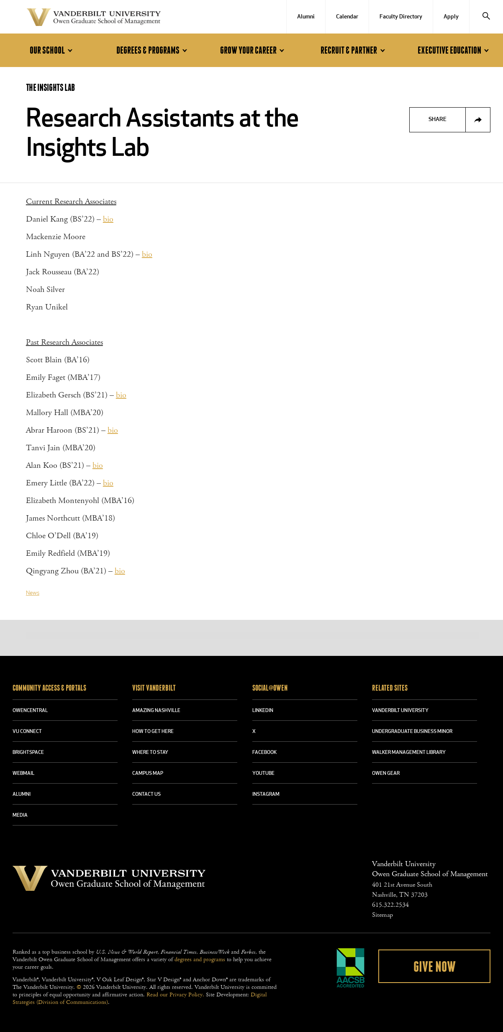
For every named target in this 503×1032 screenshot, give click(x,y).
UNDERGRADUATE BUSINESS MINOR (412, 731)
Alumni (306, 17)
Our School (52, 50)
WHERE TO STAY (150, 752)
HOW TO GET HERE (153, 731)
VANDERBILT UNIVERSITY (400, 710)
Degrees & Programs (153, 50)
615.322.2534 (390, 904)
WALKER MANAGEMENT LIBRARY (409, 752)
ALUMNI (22, 794)
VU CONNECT (27, 731)
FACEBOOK (264, 752)
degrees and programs (200, 959)
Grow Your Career (253, 50)
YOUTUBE (263, 773)
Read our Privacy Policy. (175, 994)
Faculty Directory (401, 17)
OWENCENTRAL (30, 710)
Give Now (434, 967)
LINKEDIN (262, 710)
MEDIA (20, 815)
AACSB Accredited (350, 968)
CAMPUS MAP (147, 773)
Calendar (347, 17)
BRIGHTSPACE (28, 752)
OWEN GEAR (386, 773)
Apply (451, 17)
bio (108, 219)
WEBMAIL (23, 773)
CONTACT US (146, 794)
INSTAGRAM (266, 794)
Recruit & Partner (354, 50)
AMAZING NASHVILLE (156, 710)
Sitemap (382, 915)
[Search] (486, 17)
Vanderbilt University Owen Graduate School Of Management (94, 18)
